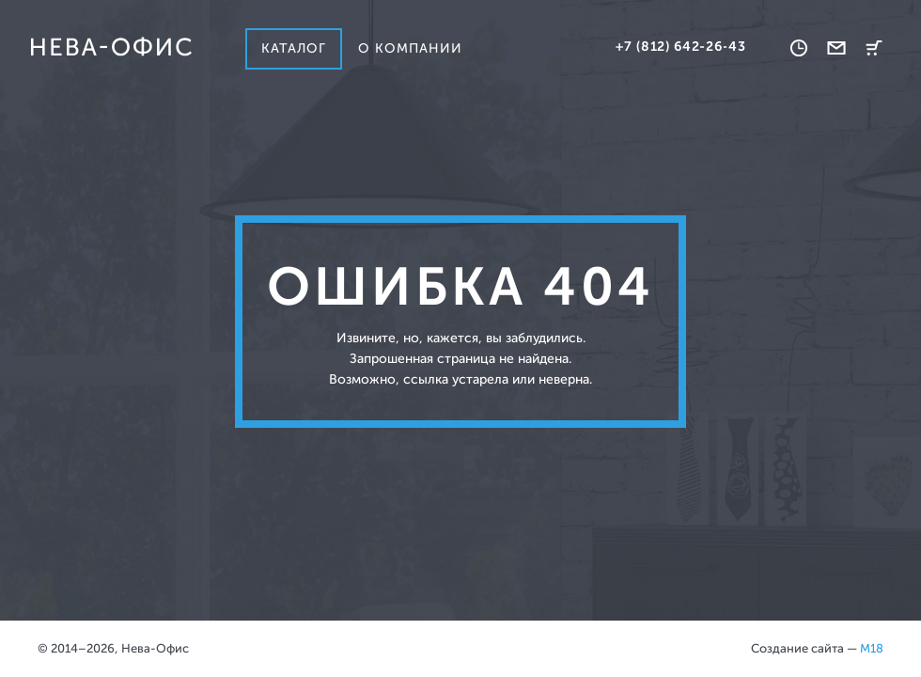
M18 (871, 648)
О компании (410, 48)
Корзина (874, 48)
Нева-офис (111, 47)
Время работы (799, 48)
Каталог (293, 48)
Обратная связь (836, 48)
